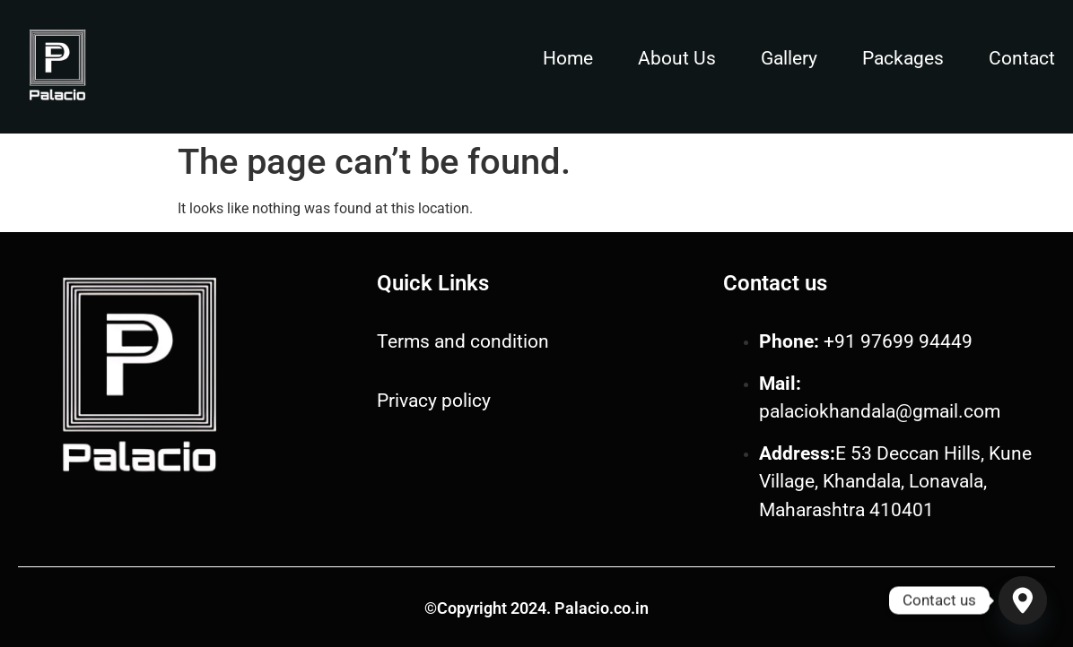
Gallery (789, 58)
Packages (903, 58)
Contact (1022, 58)
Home (568, 58)
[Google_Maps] (1023, 600)
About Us (677, 58)
